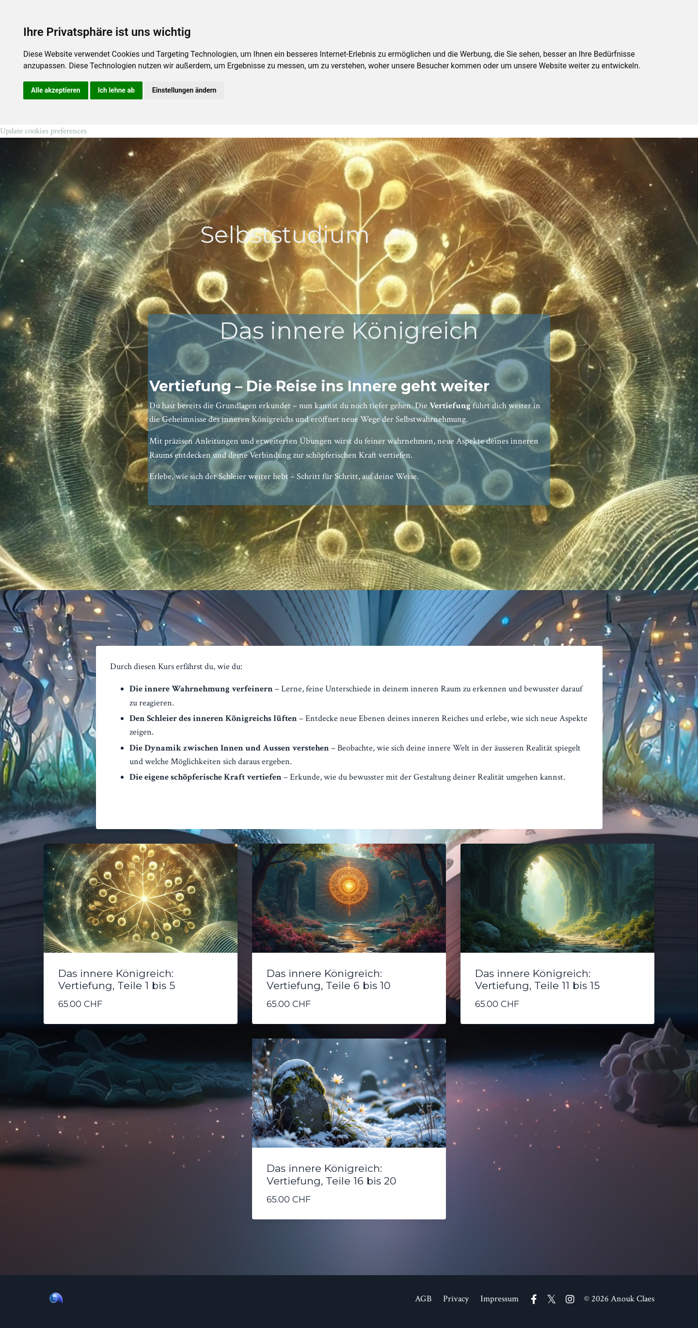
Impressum (499, 1303)
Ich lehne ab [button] (116, 90)
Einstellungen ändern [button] (184, 90)
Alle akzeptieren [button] (55, 90)
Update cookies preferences (47, 131)
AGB (423, 1303)
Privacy (456, 1303)
